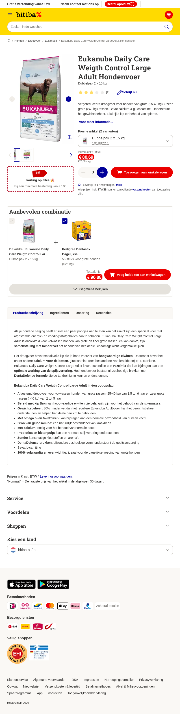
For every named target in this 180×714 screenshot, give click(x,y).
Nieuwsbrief (31, 686)
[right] (68, 99)
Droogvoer (34, 41)
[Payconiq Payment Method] (25, 607)
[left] (12, 99)
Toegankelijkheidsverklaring (86, 693)
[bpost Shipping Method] (50, 627)
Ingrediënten (59, 313)
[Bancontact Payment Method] (37, 607)
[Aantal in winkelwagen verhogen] (102, 172)
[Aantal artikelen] (92, 172)
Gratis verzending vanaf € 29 (28, 4)
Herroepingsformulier (119, 680)
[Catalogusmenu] (9, 14)
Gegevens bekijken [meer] (90, 289)
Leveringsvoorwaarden (56, 476)
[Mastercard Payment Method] (50, 607)
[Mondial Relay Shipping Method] (37, 627)
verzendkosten (141, 189)
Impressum (91, 680)
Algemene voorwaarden (49, 680)
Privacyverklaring (151, 680)
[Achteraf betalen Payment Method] (107, 606)
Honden (19, 41)
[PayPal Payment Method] (87, 607)
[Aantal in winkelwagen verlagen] (83, 172)
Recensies (103, 313)
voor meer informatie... (96, 122)
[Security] (17, 655)
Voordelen (55, 693)
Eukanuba (51, 41)
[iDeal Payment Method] (12, 607)
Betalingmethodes (98, 686)
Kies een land (21, 539)
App (40, 693)
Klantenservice (17, 680)
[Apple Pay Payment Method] (62, 607)
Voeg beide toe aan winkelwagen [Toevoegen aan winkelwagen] (140, 275)
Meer (119, 185)
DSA (75, 680)
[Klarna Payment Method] (75, 607)
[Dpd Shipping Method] (12, 627)
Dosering (82, 313)
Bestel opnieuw (121, 4)
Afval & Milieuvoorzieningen (135, 686)
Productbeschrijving (28, 313)
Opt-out (12, 686)
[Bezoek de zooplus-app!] (21, 588)
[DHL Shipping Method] (25, 627)
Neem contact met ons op (80, 4)
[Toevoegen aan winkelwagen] (142, 172)
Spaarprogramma (19, 693)
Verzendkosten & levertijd (62, 686)
